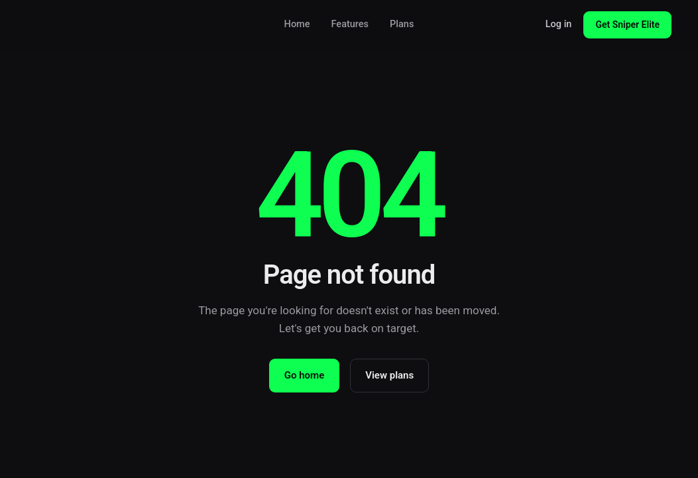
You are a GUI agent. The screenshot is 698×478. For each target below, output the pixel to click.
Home (297, 24)
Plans (402, 24)
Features (350, 24)
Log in (559, 24)
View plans (389, 375)
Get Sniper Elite (627, 24)
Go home (304, 375)
